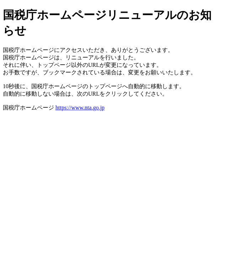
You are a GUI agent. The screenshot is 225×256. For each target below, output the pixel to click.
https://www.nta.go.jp (80, 108)
